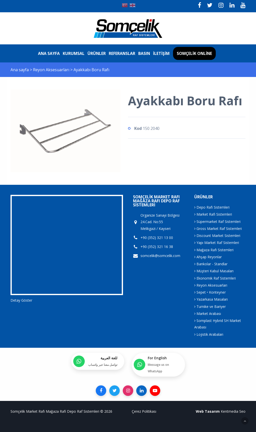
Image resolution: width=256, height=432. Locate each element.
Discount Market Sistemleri (217, 235)
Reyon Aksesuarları (51, 69)
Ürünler (97, 53)
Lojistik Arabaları (208, 334)
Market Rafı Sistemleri (213, 214)
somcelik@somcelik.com (160, 255)
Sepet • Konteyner (210, 292)
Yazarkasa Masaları (211, 299)
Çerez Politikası (144, 411)
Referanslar (122, 53)
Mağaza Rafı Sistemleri (214, 249)
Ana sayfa (49, 53)
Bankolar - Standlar (211, 264)
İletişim (161, 53)
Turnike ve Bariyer (210, 306)
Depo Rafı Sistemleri (212, 207)
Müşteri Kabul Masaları (214, 271)
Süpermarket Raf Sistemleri (217, 221)
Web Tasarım (208, 411)
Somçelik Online (194, 53)
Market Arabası (207, 313)
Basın (144, 53)
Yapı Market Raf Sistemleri (216, 242)
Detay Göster (21, 300)
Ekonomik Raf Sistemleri (215, 278)
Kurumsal (73, 53)
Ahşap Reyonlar (208, 256)
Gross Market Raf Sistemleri (218, 228)
